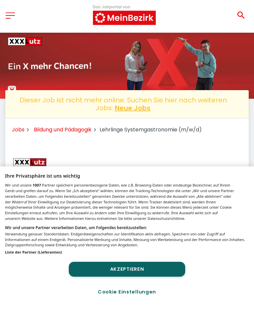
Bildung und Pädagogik (63, 129)
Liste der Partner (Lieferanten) (33, 252)
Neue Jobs (132, 108)
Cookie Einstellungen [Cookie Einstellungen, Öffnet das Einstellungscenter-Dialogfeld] (127, 292)
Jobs (18, 129)
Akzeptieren (127, 269)
